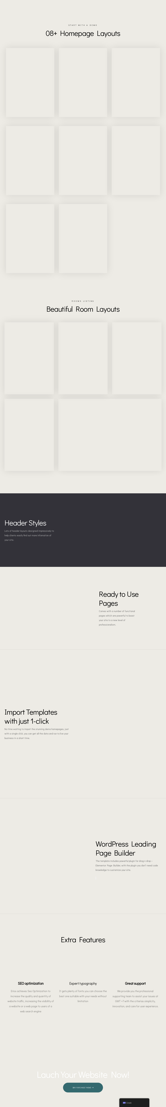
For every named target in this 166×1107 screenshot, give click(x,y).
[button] (83, 1092)
